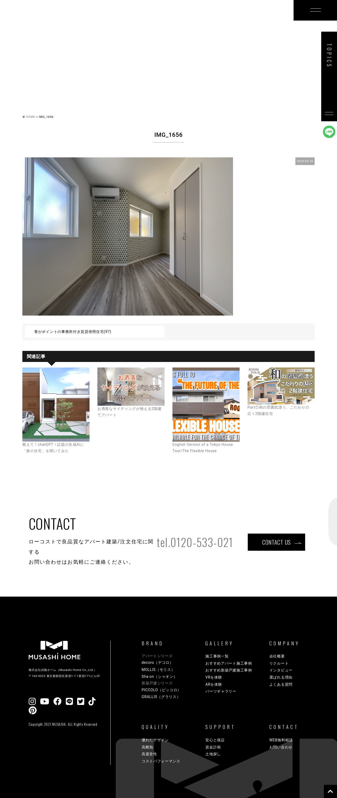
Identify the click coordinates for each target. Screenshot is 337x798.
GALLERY (136, 19)
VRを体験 (213, 677)
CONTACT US (276, 542)
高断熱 (147, 747)
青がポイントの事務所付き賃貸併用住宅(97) (72, 332)
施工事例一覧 (217, 656)
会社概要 (277, 656)
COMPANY (254, 19)
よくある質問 (281, 684)
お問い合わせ (281, 747)
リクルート (279, 663)
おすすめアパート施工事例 (228, 663)
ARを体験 (213, 684)
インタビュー (281, 670)
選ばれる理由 (281, 677)
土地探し (213, 754)
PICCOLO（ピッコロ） (161, 690)
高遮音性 (149, 754)
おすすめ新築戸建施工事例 (228, 670)
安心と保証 (215, 740)
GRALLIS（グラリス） (161, 697)
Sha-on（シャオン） (159, 676)
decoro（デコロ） (158, 662)
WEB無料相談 (281, 740)
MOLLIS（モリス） (158, 670)
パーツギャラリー (220, 691)
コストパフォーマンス (161, 761)
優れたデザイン (155, 740)
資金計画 (213, 747)
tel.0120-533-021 (195, 542)
